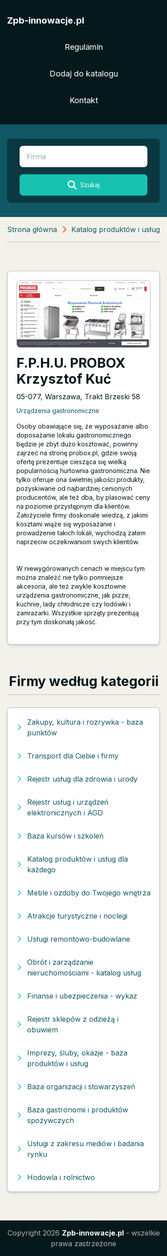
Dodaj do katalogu (83, 73)
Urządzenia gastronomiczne (57, 410)
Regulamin (84, 47)
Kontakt (83, 100)
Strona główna (32, 229)
